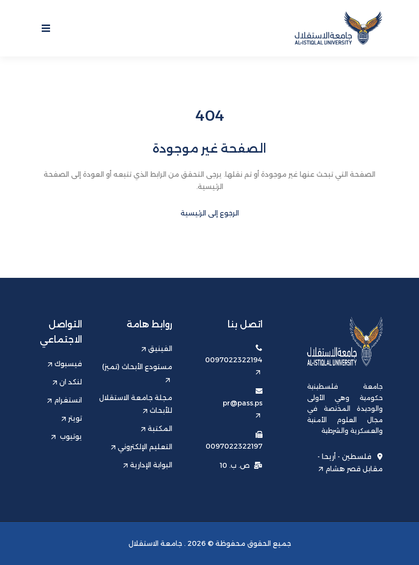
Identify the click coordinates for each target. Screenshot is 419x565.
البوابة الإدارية (147, 464)
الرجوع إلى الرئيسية (210, 213)
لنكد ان (67, 381)
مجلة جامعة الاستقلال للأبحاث (135, 404)
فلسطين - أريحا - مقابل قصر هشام (350, 462)
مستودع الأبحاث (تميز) (137, 372)
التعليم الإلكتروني (141, 446)
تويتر (71, 418)
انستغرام (64, 400)
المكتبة (156, 428)
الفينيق (156, 348)
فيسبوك (65, 363)
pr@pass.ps (242, 408)
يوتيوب (66, 436)
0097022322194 (233, 365)
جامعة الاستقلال (155, 543)
